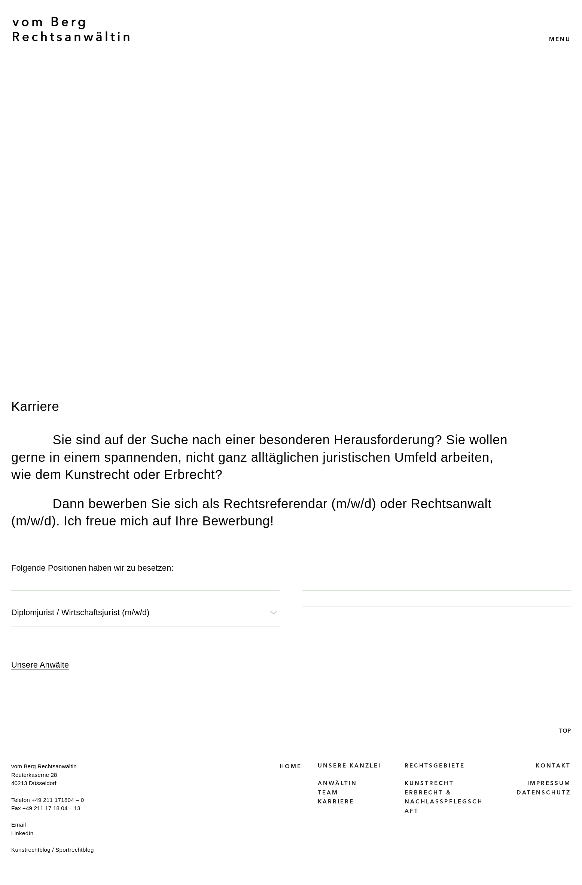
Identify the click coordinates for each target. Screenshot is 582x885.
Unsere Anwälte (40, 664)
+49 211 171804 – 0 (57, 800)
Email (18, 824)
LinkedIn (22, 833)
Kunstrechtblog (31, 849)
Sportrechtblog (74, 849)
